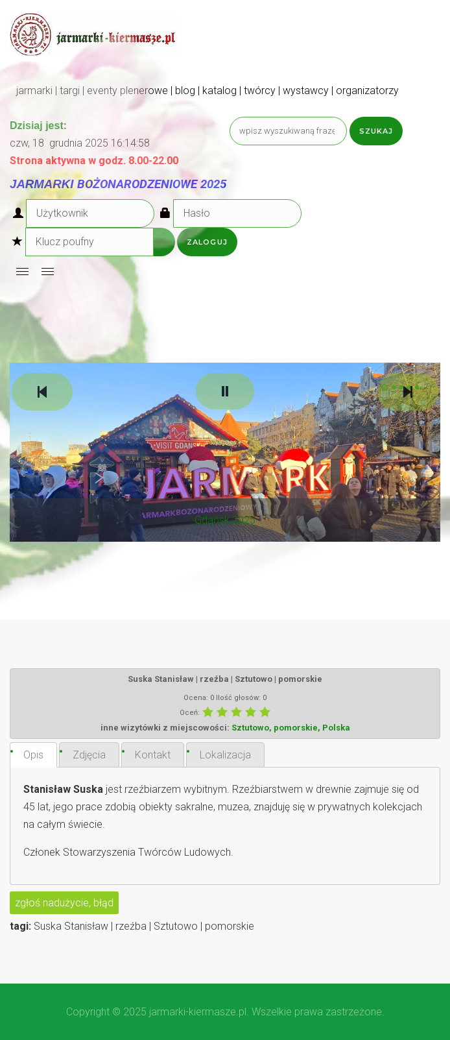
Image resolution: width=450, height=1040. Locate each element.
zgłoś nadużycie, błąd (64, 903)
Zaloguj (207, 242)
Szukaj (376, 131)
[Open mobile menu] (22, 271)
